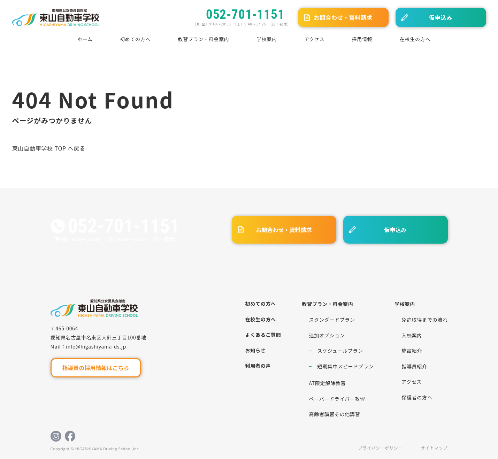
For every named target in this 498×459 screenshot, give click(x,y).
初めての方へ (135, 39)
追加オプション (327, 335)
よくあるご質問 (263, 334)
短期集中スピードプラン (345, 366)
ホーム (85, 39)
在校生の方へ (415, 39)
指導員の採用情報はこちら (95, 368)
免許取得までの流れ (424, 319)
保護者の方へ (416, 397)
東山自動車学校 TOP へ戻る (48, 148)
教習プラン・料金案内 (203, 39)
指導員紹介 (414, 366)
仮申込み (440, 17)
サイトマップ (434, 448)
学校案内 (266, 39)
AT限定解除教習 (327, 383)
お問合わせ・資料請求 (343, 17)
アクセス (314, 39)
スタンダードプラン (332, 319)
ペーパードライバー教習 (337, 398)
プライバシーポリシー (380, 448)
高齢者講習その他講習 (334, 414)
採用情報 (362, 39)
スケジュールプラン (340, 350)
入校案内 (411, 335)
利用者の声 (258, 365)
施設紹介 (411, 350)
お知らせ (255, 350)
